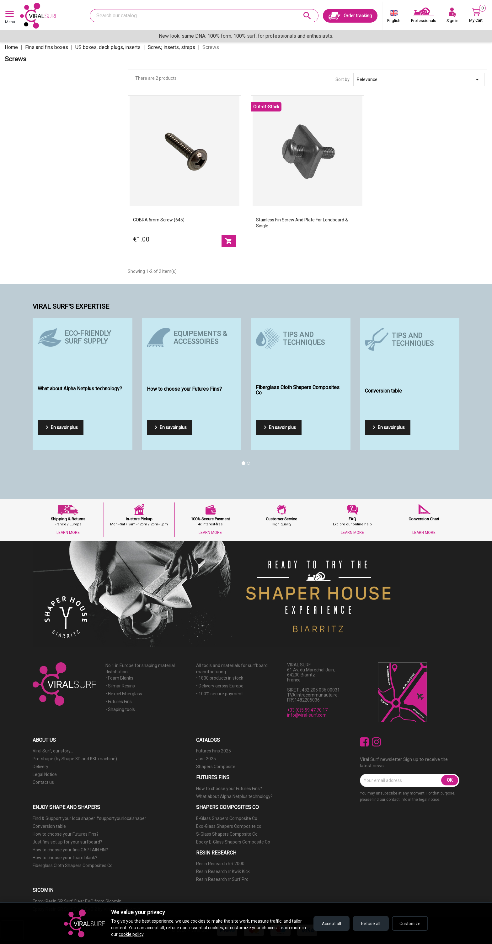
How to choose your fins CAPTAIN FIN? (70, 849)
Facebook (364, 741)
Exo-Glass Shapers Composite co (228, 826)
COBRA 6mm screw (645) (158, 219)
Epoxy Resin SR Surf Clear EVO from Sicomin (77, 901)
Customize (409, 923)
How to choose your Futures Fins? (229, 788)
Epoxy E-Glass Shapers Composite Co (233, 841)
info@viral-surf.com (307, 715)
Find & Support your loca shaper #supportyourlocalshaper (89, 818)
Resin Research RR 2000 (220, 863)
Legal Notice (45, 774)
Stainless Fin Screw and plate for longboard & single (302, 222)
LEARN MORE (68, 532)
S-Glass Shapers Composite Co (227, 834)
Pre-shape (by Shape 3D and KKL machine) (75, 758)
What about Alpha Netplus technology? (234, 796)
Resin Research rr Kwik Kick (223, 871)
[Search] (204, 15)
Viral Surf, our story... (53, 750)
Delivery (40, 766)
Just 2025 (206, 758)
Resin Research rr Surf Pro (222, 879)
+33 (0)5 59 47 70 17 (307, 710)
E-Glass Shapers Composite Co (226, 818)
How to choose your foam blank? (65, 857)
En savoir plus (60, 427)
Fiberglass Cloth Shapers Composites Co (73, 865)
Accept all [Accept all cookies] (327, 923)
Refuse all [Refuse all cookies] (368, 923)
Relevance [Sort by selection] (419, 79)
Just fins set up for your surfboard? (67, 841)
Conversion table (49, 826)
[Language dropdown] (393, 17)
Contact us (43, 782)
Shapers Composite (215, 766)
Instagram (376, 741)
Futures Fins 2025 (213, 750)
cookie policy (135, 934)
